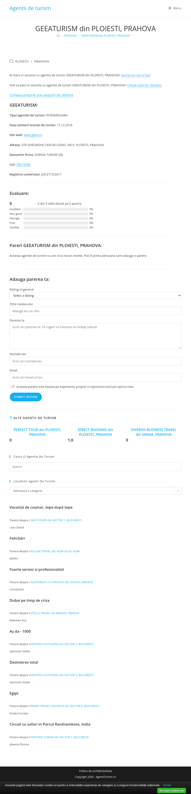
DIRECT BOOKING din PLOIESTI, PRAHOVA (95, 432)
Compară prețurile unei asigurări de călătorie (41, 95)
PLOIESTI (22, 61)
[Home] (58, 35)
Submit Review (25, 397)
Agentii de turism (30, 8)
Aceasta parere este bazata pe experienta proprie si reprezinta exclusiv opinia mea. (75, 387)
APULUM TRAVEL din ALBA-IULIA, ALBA (54, 551)
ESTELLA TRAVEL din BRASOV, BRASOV (54, 613)
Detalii (167, 785)
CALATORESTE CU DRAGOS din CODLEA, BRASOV (61, 582)
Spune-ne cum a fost (135, 75)
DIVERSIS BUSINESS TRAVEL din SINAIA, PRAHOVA (153, 432)
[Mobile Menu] (175, 8)
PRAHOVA (41, 61)
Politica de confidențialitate (95, 771)
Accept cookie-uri (171, 790)
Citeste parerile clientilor (144, 85)
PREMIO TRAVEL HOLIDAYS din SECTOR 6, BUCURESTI (64, 706)
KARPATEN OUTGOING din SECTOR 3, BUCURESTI (61, 644)
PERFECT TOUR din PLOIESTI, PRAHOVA (37, 432)
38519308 (23, 164)
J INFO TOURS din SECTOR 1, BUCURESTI (55, 520)
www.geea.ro (32, 135)
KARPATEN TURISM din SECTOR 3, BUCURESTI (59, 737)
